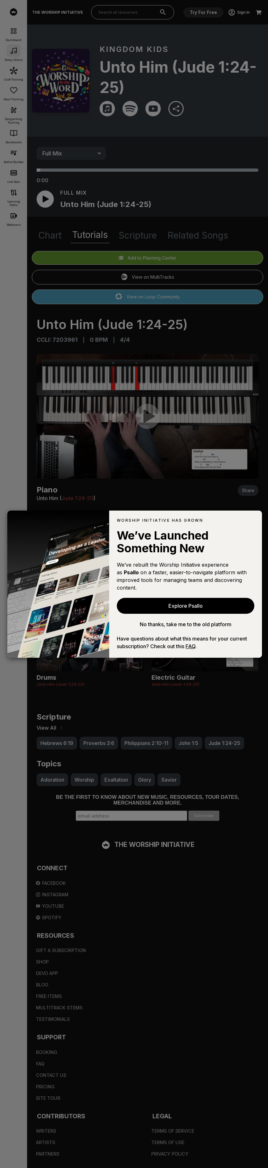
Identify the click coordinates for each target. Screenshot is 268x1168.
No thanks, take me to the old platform (185, 624)
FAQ (190, 646)
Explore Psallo (185, 606)
